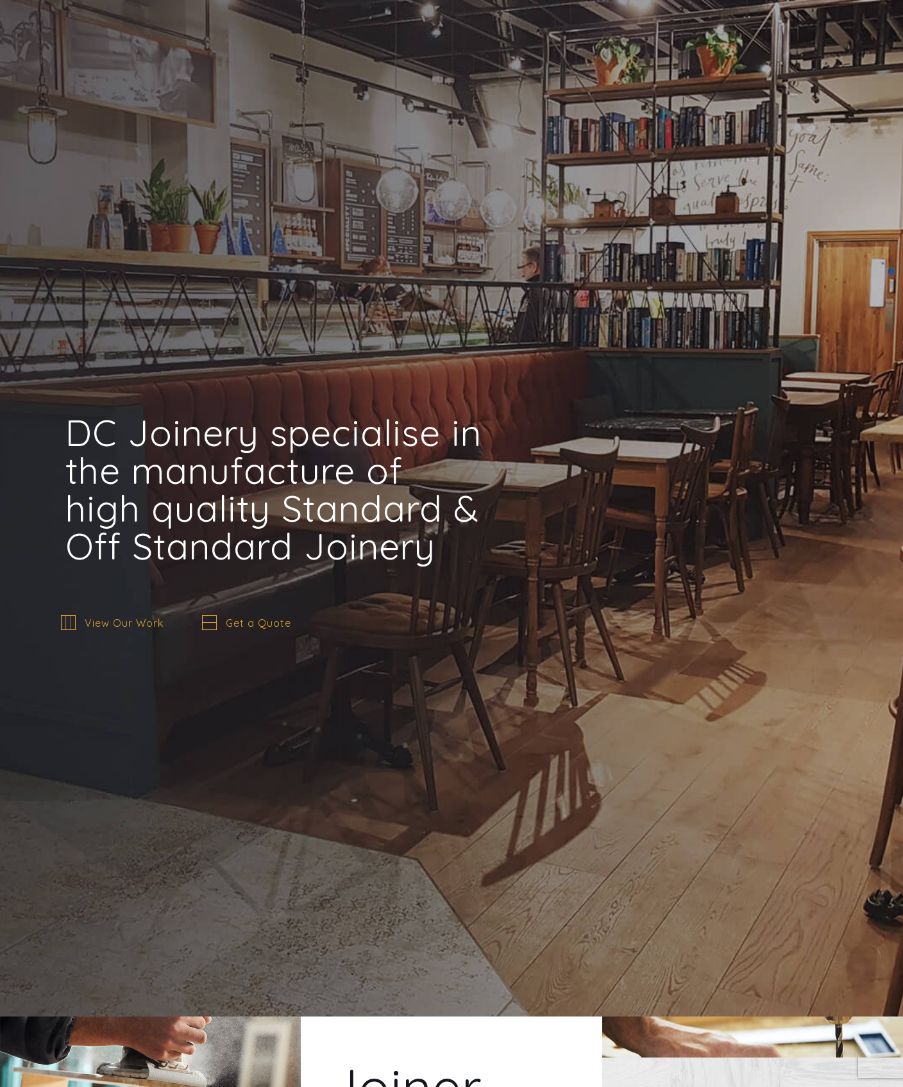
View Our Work (124, 623)
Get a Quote (258, 623)
